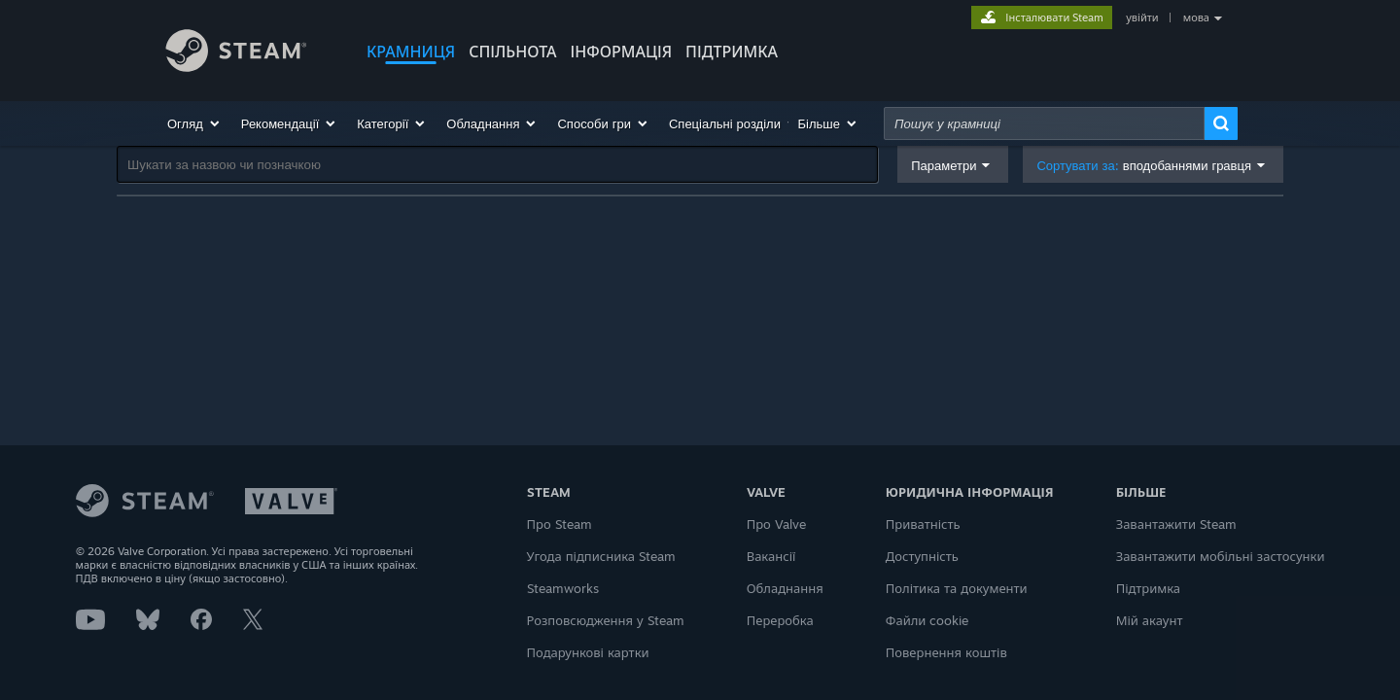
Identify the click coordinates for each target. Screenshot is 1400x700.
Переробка (780, 620)
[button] (194, 123)
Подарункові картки (588, 652)
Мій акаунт (1149, 620)
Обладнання (785, 588)
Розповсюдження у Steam (605, 620)
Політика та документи (957, 588)
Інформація (622, 51)
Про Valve (776, 524)
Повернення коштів (946, 652)
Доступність (922, 556)
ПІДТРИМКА (731, 51)
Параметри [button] (943, 165)
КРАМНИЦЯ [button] (411, 51)
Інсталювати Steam (1054, 17)
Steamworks (563, 588)
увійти (1142, 17)
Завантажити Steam (1176, 524)
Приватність (923, 524)
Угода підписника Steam (602, 556)
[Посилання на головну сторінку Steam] (250, 53)
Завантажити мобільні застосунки (1220, 556)
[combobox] (1044, 123)
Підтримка (1148, 588)
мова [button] (1196, 17)
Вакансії (771, 556)
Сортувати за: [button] (1143, 166)
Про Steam (559, 524)
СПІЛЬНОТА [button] (512, 51)
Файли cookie (927, 620)
